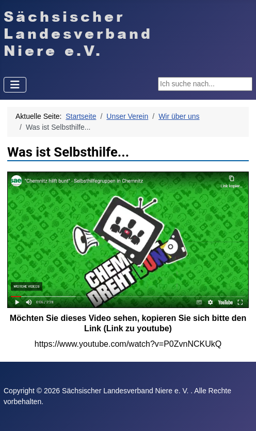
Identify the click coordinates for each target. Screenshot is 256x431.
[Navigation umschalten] (15, 85)
